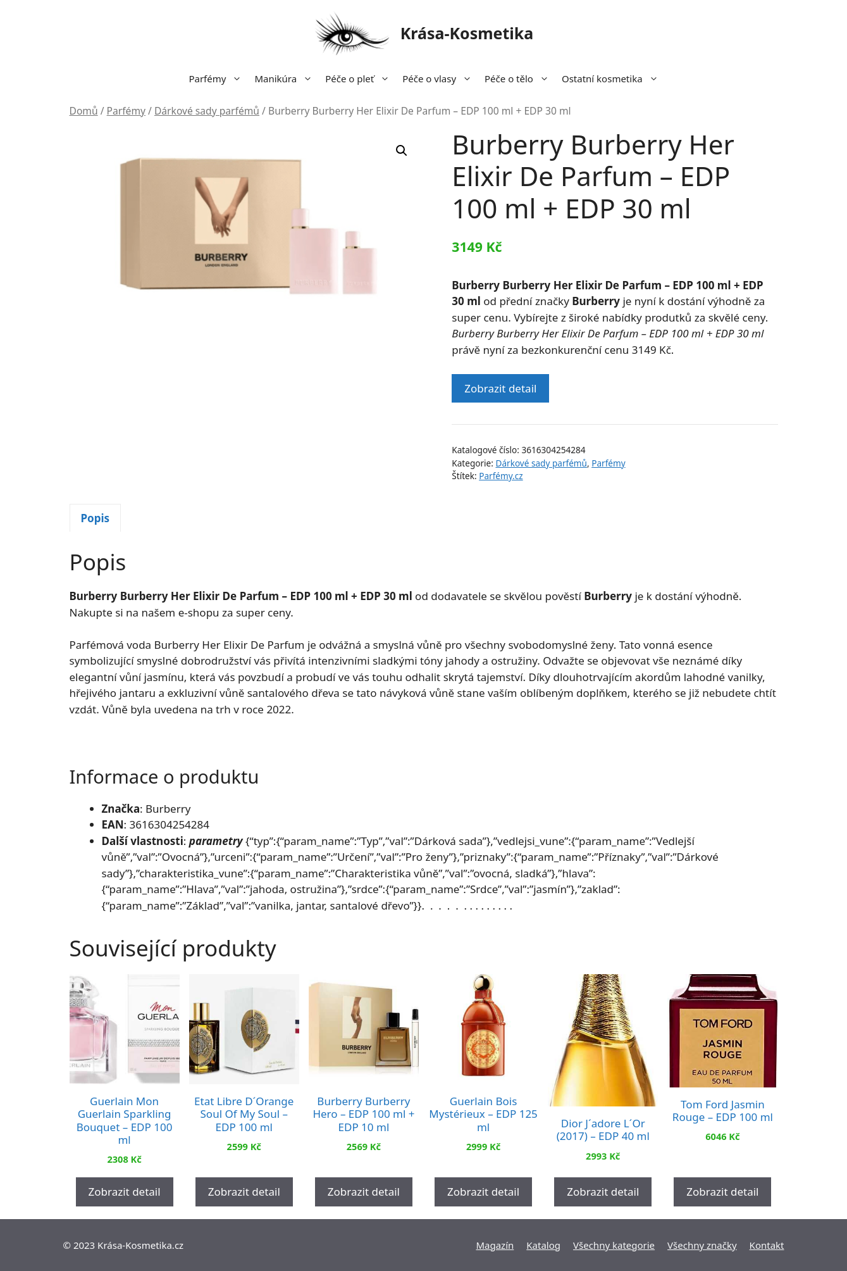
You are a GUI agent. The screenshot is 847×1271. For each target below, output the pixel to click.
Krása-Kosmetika (467, 33)
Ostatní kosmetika (613, 78)
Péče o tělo (520, 78)
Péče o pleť (360, 78)
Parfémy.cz (500, 476)
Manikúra (286, 78)
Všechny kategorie (614, 1245)
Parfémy (218, 78)
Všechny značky (702, 1245)
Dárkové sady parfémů (206, 111)
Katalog (543, 1245)
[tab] (95, 518)
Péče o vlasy (440, 78)
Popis (95, 518)
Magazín (495, 1245)
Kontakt (767, 1245)
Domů (84, 111)
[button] (401, 150)
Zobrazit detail (500, 388)
